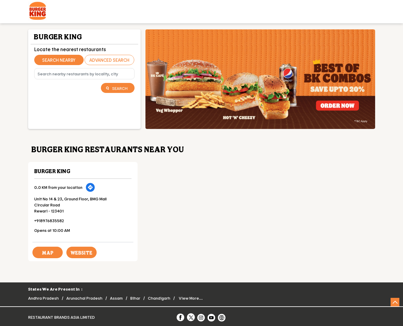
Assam (116, 298)
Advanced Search (109, 60)
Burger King (52, 171)
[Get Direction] (90, 187)
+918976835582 (49, 220)
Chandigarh (159, 298)
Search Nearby (58, 60)
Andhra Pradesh (43, 298)
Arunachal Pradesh (84, 298)
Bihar (135, 298)
